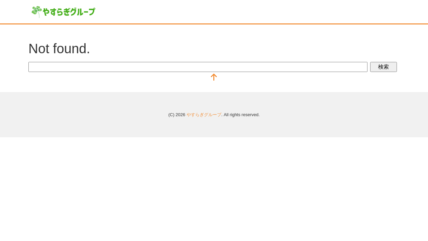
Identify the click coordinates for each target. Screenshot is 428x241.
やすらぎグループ (204, 114)
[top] (214, 77)
